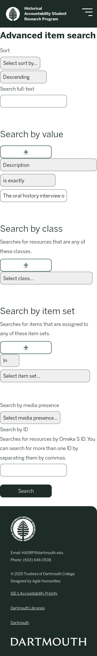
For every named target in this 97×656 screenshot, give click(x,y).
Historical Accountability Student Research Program (36, 13)
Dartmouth (20, 622)
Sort (5, 51)
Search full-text (17, 89)
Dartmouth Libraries (28, 608)
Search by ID (14, 430)
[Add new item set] (26, 347)
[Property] (48, 164)
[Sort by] (20, 63)
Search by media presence (29, 405)
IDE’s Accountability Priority (34, 593)
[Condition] (9, 360)
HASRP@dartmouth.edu (42, 552)
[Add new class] (26, 265)
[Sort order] (23, 77)
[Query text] (33, 195)
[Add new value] (26, 151)
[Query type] (28, 180)
